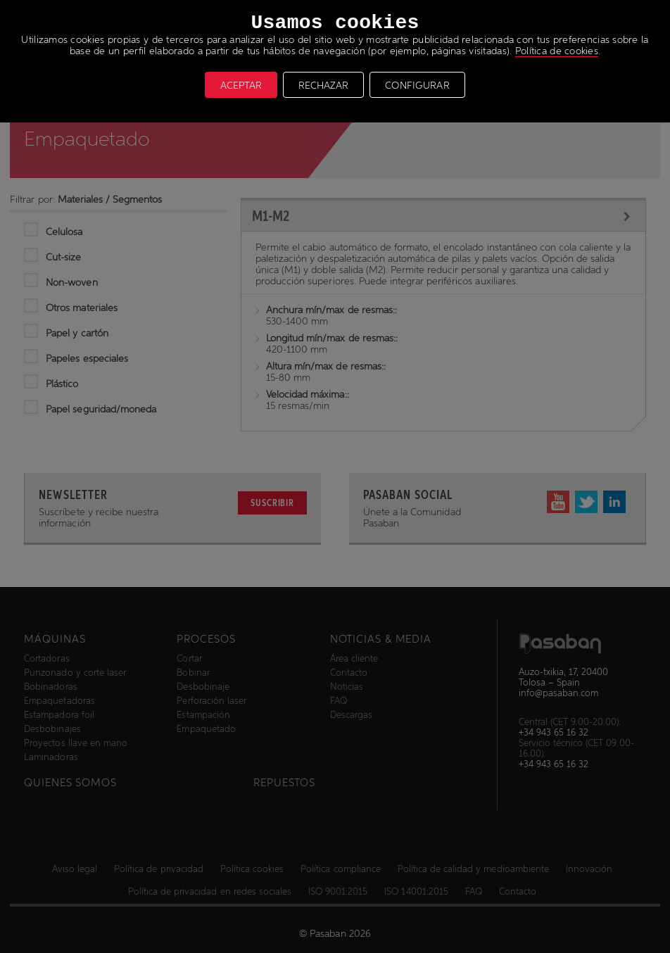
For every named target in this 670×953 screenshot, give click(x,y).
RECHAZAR (323, 85)
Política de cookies (556, 50)
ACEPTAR (241, 85)
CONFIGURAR (417, 85)
